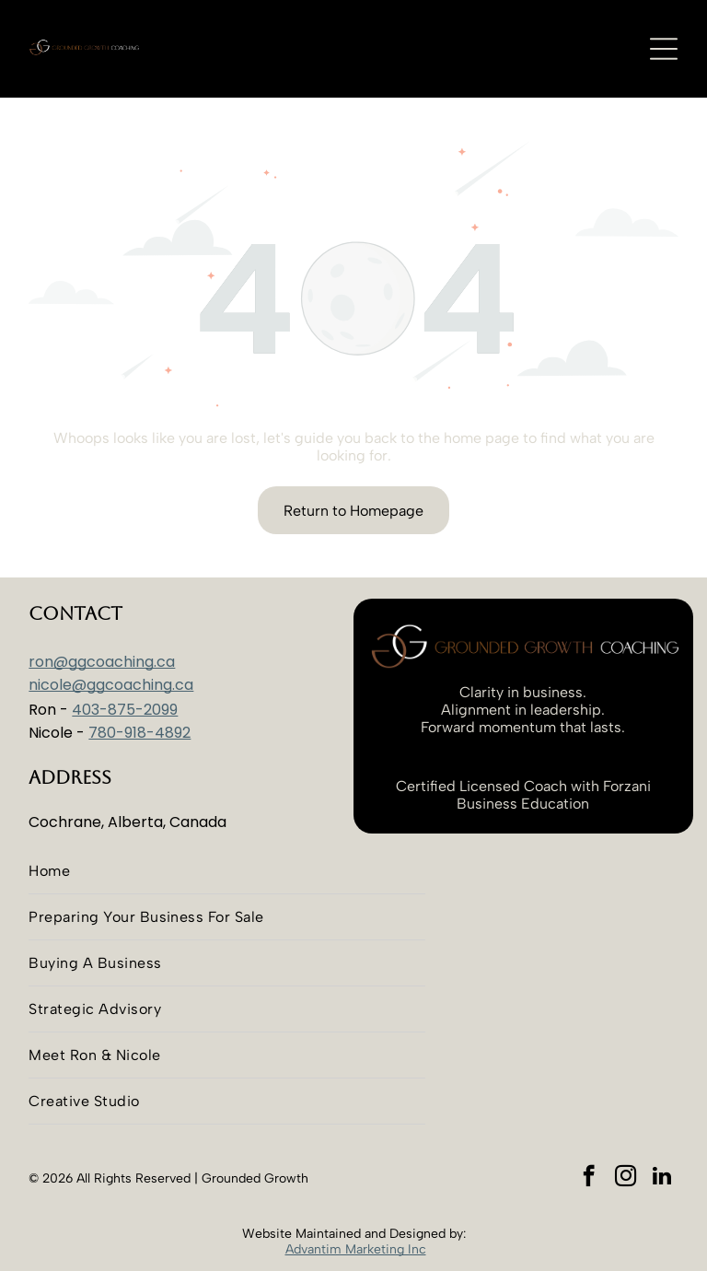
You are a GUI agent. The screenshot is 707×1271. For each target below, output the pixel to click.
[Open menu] (664, 49)
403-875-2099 (125, 709)
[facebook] (589, 1178)
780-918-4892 (139, 732)
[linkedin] (662, 1178)
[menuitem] (226, 871)
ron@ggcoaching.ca (102, 661)
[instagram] (625, 1178)
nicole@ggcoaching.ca (111, 684)
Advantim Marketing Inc (355, 1249)
